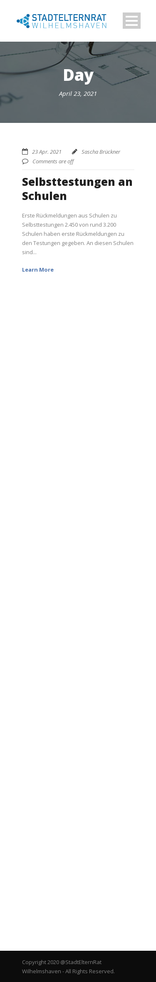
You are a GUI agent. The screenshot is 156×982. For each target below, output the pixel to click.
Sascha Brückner (101, 151)
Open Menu (132, 20)
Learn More (38, 269)
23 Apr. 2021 (47, 151)
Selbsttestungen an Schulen (77, 188)
